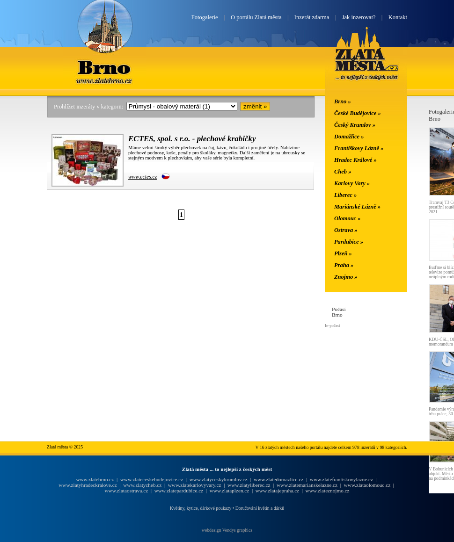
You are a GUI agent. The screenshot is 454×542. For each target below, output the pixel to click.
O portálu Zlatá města (256, 17)
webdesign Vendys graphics (227, 530)
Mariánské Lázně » (357, 206)
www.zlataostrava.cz (126, 490)
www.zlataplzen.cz (229, 490)
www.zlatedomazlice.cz (278, 479)
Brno (104, 67)
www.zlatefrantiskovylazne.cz (341, 479)
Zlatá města (367, 64)
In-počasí (332, 325)
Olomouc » (347, 218)
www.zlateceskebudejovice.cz (151, 479)
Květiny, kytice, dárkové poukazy (200, 508)
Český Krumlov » (354, 125)
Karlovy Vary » (352, 183)
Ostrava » (346, 230)
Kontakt (397, 17)
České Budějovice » (357, 113)
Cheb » (342, 171)
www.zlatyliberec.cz (248, 485)
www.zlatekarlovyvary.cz (194, 485)
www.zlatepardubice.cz (179, 490)
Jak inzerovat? (359, 17)
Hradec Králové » (355, 160)
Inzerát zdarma (311, 17)
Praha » (343, 265)
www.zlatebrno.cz (95, 479)
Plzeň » (343, 253)
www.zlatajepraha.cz (277, 490)
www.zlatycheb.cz (142, 485)
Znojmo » (346, 277)
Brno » (342, 101)
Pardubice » (348, 241)
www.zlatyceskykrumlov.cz (219, 479)
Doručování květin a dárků (259, 508)
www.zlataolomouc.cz (367, 485)
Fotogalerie (204, 17)
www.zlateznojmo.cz (328, 490)
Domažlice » (349, 136)
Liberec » (345, 195)
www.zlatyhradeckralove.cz (88, 485)
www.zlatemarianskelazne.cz (307, 485)
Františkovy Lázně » (358, 148)
